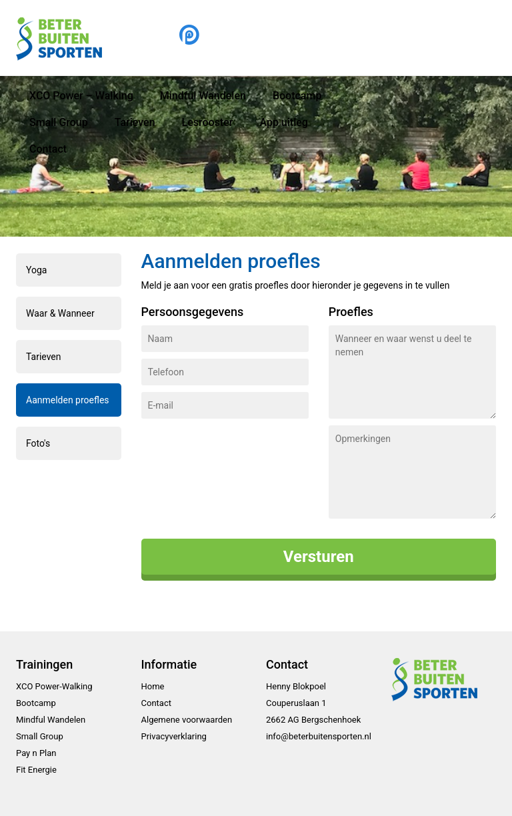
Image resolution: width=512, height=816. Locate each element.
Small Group (58, 122)
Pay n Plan (36, 753)
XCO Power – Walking (81, 95)
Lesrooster (207, 122)
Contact (48, 149)
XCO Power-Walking (54, 686)
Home (153, 686)
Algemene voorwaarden (187, 720)
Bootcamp (297, 95)
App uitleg (283, 122)
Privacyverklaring (174, 736)
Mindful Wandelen (203, 95)
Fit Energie (36, 770)
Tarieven (135, 122)
